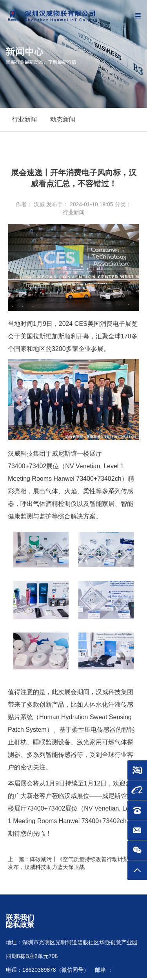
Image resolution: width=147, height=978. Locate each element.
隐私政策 (20, 925)
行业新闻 (74, 212)
